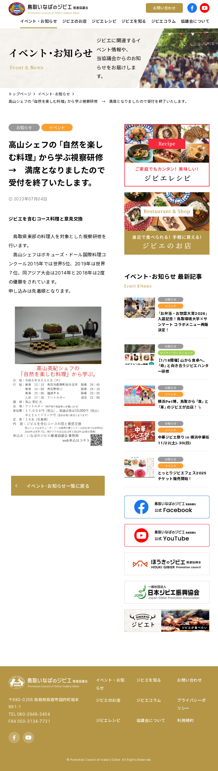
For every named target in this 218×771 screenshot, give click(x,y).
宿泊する (175, 13)
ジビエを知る (149, 680)
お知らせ (24, 127)
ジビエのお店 (108, 700)
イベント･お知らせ (54, 94)
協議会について (151, 720)
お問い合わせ (189, 680)
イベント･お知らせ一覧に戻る (52, 485)
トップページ (20, 94)
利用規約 (185, 720)
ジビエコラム (149, 700)
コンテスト (126, 13)
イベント (57, 127)
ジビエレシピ (108, 720)
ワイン (122, 13)
